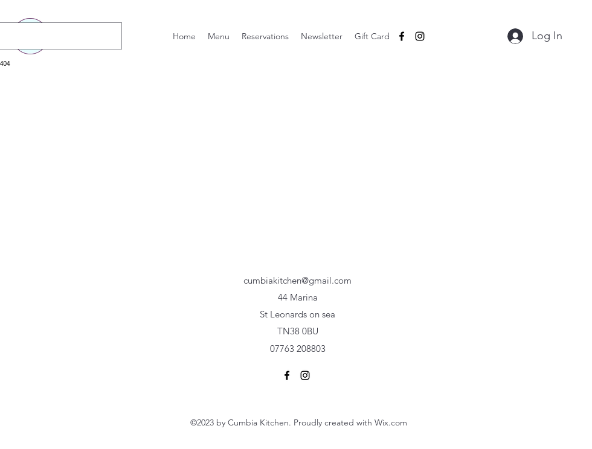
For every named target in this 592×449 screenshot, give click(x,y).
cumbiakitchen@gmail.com (297, 280)
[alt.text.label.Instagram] (420, 36)
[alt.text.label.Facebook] (402, 36)
